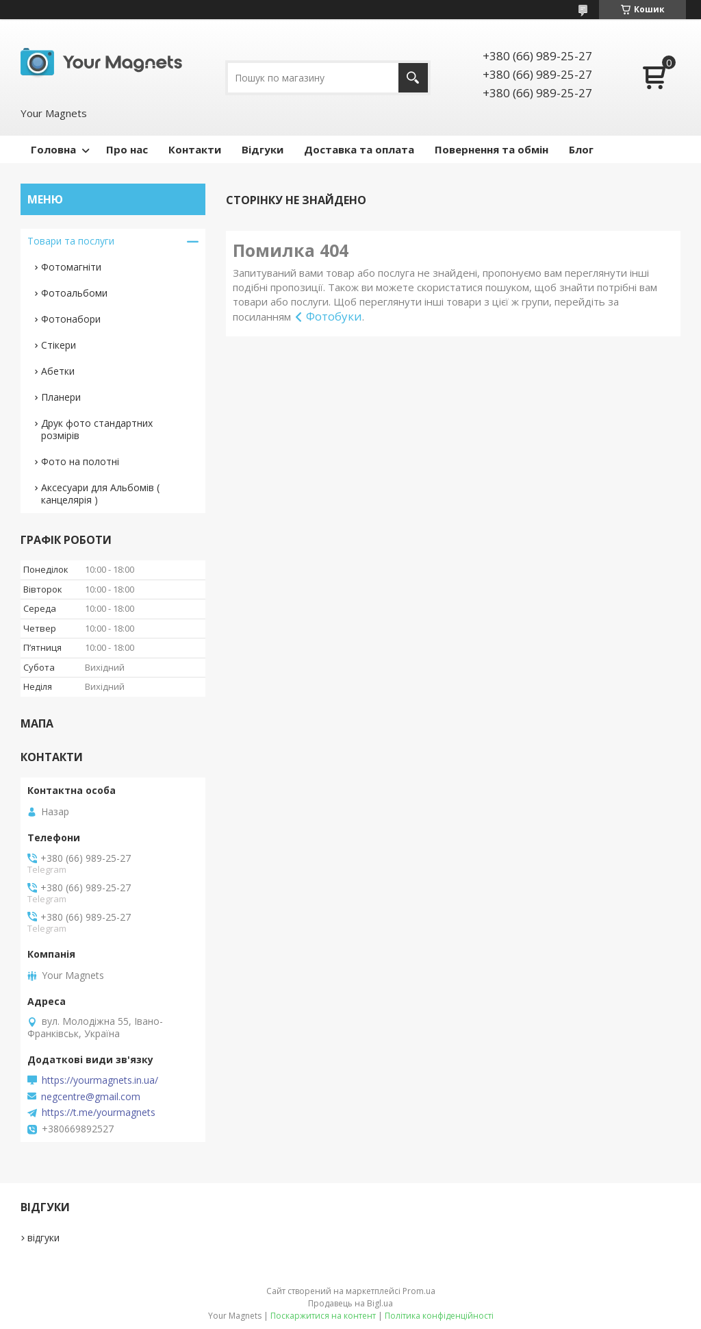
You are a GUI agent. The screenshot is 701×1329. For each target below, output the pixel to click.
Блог (581, 149)
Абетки (58, 370)
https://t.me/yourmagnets (98, 1112)
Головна (53, 149)
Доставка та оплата (359, 149)
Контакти (194, 149)
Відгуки (262, 149)
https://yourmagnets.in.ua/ (100, 1080)
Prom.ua (419, 1291)
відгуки (43, 1237)
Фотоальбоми (74, 292)
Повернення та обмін (491, 149)
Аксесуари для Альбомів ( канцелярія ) (100, 493)
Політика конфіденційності (439, 1315)
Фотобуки (334, 316)
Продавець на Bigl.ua (350, 1303)
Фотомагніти (71, 266)
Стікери (58, 344)
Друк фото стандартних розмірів (97, 429)
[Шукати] (413, 77)
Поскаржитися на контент (323, 1315)
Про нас (127, 149)
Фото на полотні (80, 461)
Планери (61, 396)
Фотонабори (71, 318)
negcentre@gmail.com (90, 1097)
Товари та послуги (70, 240)
